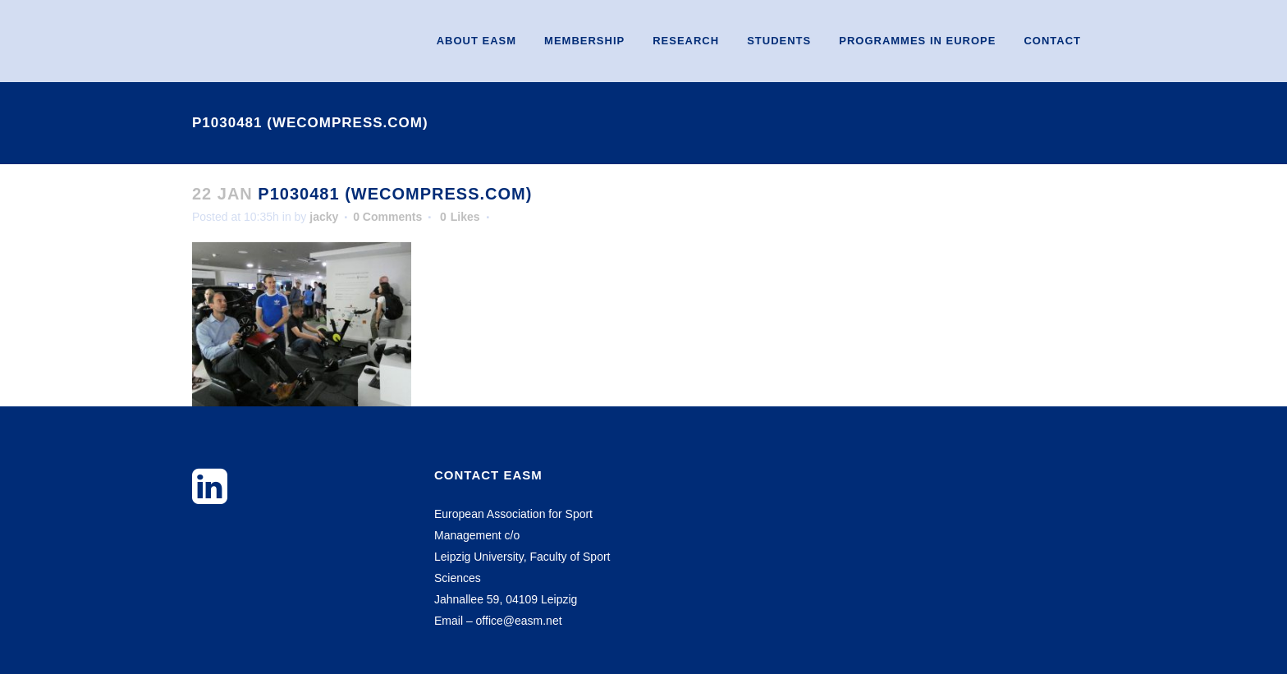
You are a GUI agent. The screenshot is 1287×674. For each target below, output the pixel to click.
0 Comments (387, 216)
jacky (323, 216)
